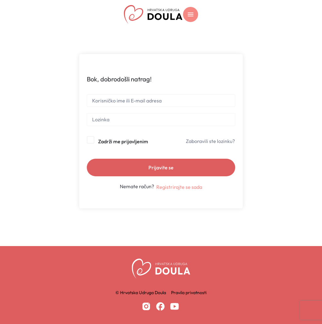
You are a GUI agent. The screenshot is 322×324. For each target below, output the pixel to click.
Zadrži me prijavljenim (123, 141)
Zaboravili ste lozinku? (210, 141)
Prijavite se (161, 167)
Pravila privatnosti (189, 292)
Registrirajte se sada (179, 187)
